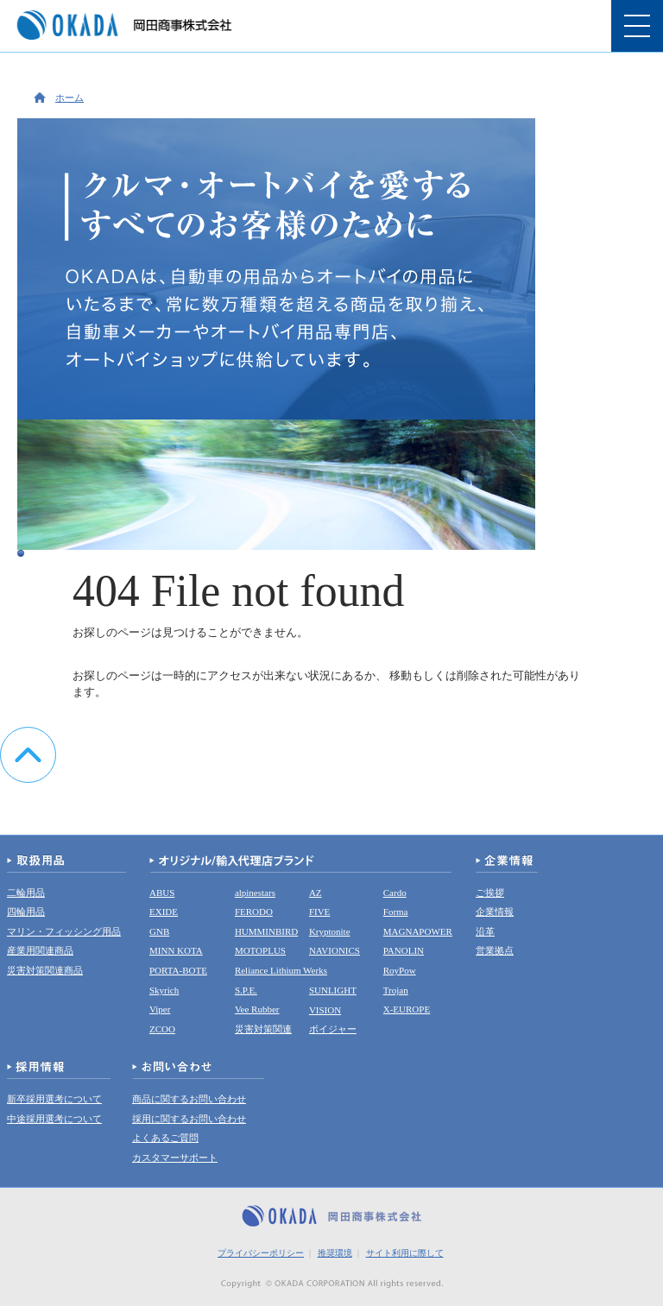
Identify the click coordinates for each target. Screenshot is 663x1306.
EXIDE (163, 911)
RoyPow (399, 970)
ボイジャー (333, 1029)
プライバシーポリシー (261, 1253)
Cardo (395, 892)
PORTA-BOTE (178, 970)
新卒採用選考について (54, 1099)
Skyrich (164, 990)
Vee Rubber (257, 1009)
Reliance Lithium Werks (281, 970)
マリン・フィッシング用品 (64, 931)
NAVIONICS (334, 950)
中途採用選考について (54, 1119)
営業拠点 (495, 950)
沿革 (485, 931)
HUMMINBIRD (266, 931)
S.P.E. (246, 990)
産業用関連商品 (40, 950)
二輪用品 (26, 892)
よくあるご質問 (165, 1137)
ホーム (69, 97)
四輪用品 (26, 911)
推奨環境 (335, 1253)
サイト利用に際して (405, 1253)
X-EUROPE (406, 1009)
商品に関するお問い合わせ (189, 1099)
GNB (159, 931)
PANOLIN (403, 950)
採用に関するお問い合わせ (189, 1119)
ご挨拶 (490, 892)
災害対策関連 (263, 1029)
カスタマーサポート (175, 1157)
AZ (315, 892)
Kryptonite (329, 931)
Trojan (395, 990)
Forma (395, 911)
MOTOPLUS (260, 950)
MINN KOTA (176, 950)
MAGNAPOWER (417, 931)
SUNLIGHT (333, 990)
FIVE (319, 911)
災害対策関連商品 (45, 970)
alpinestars (255, 892)
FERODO (254, 911)
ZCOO (162, 1029)
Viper (159, 1009)
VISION (325, 1010)
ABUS (161, 892)
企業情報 (495, 911)
